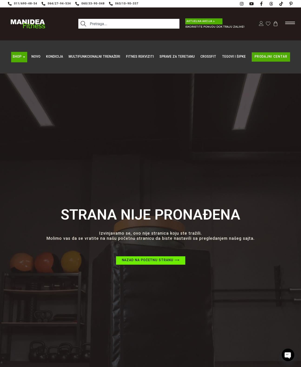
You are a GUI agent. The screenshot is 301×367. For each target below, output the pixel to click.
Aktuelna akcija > (200, 21)
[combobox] (128, 24)
